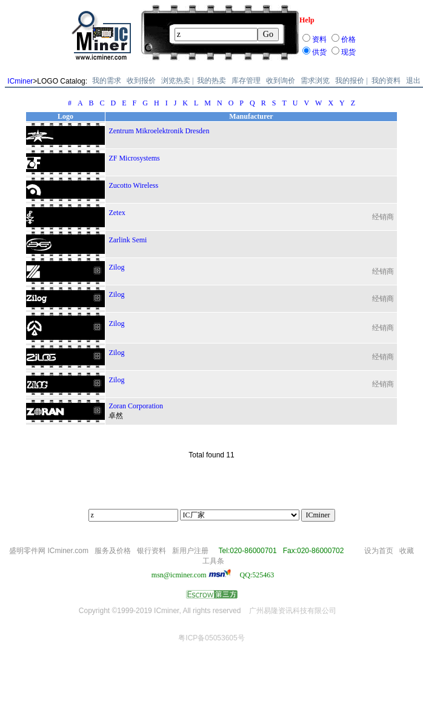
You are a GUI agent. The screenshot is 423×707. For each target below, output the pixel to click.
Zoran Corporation (135, 406)
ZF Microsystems (133, 158)
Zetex (116, 212)
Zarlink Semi (127, 240)
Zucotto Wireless (133, 185)
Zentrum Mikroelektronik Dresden (158, 131)
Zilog (116, 267)
